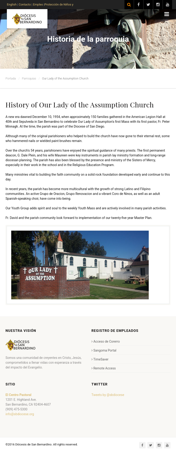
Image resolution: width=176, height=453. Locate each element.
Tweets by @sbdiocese (107, 395)
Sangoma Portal (103, 350)
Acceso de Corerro (105, 341)
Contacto (25, 4)
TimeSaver (99, 359)
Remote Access (103, 368)
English (11, 4)
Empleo (37, 4)
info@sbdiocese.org (20, 414)
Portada (11, 78)
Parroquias (29, 78)
